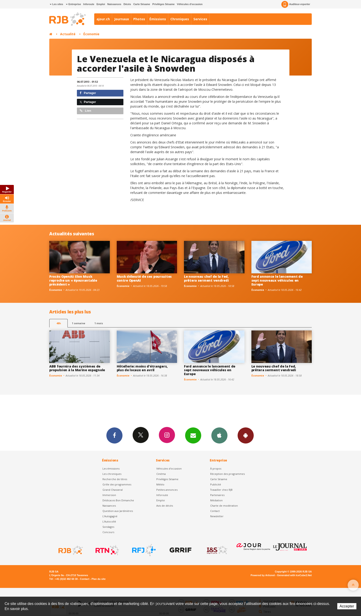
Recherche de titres (114, 479)
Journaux (121, 19)
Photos (139, 19)
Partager (88, 93)
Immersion (109, 494)
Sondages (108, 526)
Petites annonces (167, 489)
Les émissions (110, 468)
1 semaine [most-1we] (78, 323)
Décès (127, 4)
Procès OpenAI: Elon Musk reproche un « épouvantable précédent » (73, 280)
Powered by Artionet (263, 575)
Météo (160, 484)
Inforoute (88, 4)
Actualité (68, 34)
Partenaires (217, 494)
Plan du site (98, 579)
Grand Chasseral (112, 489)
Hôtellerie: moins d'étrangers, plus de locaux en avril (142, 368)
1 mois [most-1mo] (98, 323)
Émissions (157, 19)
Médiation (216, 500)
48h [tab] (58, 323)
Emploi (100, 4)
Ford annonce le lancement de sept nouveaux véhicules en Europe (277, 280)
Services (200, 19)
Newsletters (193, 435)
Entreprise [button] (73, 4)
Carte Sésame (141, 4)
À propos (215, 468)
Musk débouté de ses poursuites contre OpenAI (144, 278)
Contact (215, 510)
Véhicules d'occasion (189, 4)
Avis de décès (164, 505)
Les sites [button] (56, 4)
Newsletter (217, 516)
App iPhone (219, 435)
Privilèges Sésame (163, 4)
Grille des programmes (116, 484)
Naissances (114, 4)
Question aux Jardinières (117, 510)
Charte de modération (224, 505)
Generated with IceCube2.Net (294, 575)
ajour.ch (103, 19)
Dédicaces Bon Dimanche (118, 500)
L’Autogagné (109, 516)
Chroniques (179, 19)
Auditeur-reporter (295, 4)
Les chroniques (111, 473)
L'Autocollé (109, 521)
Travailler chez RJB (221, 489)
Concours (108, 532)
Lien (85, 110)
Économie (91, 34)
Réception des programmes (227, 473)
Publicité (215, 484)
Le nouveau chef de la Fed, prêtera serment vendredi (206, 278)
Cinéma (161, 473)
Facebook (114, 435)
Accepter (347, 606)
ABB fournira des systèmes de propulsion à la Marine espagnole (77, 368)
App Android (246, 435)
